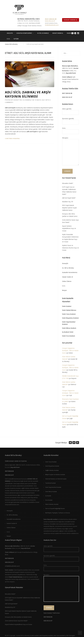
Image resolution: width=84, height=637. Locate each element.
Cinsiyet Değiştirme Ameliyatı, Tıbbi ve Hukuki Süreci (70, 350)
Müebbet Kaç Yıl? (67, 202)
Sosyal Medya (61, 442)
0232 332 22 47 (50, 21)
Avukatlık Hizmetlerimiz (24, 33)
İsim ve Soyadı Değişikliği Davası (55, 508)
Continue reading (13, 138)
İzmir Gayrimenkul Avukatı (53, 487)
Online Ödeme (66, 281)
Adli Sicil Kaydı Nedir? (69, 198)
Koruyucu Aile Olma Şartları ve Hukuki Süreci (18, 617)
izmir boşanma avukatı (46, 635)
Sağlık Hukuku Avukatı (52, 470)
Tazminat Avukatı (50, 483)
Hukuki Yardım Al (70, 20)
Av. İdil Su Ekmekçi (43, 33)
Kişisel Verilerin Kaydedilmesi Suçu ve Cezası (69, 228)
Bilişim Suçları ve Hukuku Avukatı (55, 474)
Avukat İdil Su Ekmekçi (22, 100)
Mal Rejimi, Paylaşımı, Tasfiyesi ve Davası (57, 513)
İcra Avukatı (48, 500)
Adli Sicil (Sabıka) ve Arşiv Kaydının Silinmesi (28, 94)
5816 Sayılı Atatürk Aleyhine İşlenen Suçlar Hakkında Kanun (69, 207)
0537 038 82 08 (50, 19)
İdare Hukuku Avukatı (51, 504)
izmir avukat (35, 635)
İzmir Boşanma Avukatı (52, 466)
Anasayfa (10, 33)
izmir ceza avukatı (58, 635)
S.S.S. (8, 39)
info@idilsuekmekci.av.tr (52, 25)
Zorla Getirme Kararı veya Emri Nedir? (16, 621)
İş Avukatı (48, 496)
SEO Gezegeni (70, 635)
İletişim (16, 39)
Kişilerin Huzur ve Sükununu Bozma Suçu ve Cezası (70, 247)
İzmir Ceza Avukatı (50, 462)
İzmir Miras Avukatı (51, 491)
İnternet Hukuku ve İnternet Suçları (55, 479)
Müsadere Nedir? (67, 183)
